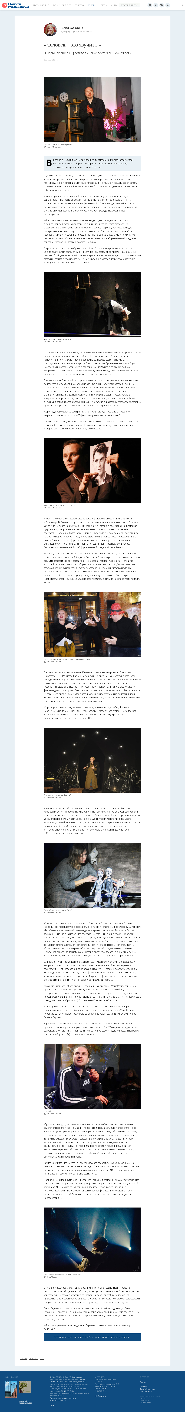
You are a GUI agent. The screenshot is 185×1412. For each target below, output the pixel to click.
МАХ (145, 1389)
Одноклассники (146, 1391)
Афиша (114, 5)
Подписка (143, 1387)
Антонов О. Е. (114, 1384)
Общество (79, 5)
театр (42, 1359)
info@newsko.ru (100, 1396)
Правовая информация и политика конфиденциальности (63, 1399)
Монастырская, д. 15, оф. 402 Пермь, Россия (105, 1387)
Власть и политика (41, 5)
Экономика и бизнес (62, 5)
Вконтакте (151, 1389)
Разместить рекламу (129, 5)
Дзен (142, 1389)
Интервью (103, 5)
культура (23, 1359)
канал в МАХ (84, 1337)
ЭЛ (68, 1391)
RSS (141, 1384)
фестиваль (33, 1359)
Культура (91, 5)
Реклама (143, 1382)
